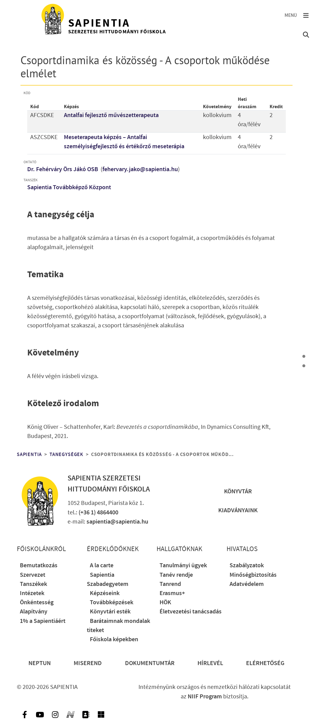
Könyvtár (238, 491)
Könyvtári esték (110, 612)
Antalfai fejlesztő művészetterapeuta (111, 115)
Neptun (39, 663)
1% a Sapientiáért (42, 621)
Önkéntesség (36, 602)
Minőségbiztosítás (253, 575)
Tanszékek (33, 584)
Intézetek (32, 593)
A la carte (101, 565)
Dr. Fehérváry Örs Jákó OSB (63, 169)
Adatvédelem (247, 584)
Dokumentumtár (150, 663)
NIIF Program (205, 697)
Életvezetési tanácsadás (191, 612)
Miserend (88, 663)
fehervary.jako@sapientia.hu (140, 169)
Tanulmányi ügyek (183, 565)
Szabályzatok (247, 565)
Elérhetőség (265, 663)
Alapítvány (33, 612)
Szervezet (32, 575)
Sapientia (29, 454)
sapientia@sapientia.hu (117, 522)
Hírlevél (210, 663)
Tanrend (170, 584)
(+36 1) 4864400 (98, 513)
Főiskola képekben (114, 639)
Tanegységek (66, 454)
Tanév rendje (176, 575)
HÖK (165, 602)
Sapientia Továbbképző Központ (69, 187)
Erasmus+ (172, 593)
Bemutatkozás (38, 565)
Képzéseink (105, 593)
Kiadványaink (238, 510)
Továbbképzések (111, 602)
